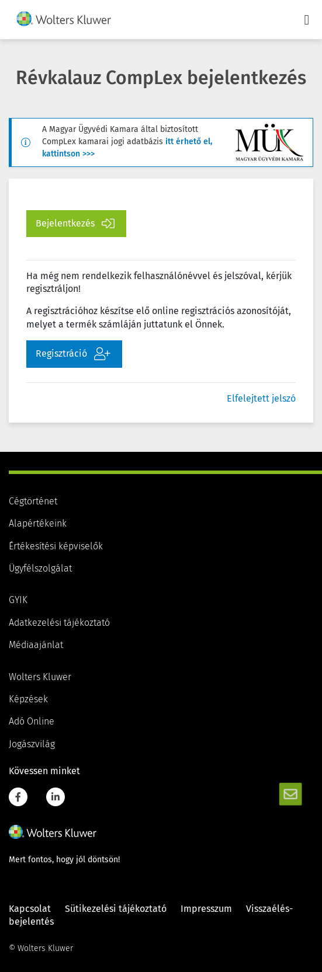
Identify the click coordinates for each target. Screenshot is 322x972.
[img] (63, 18)
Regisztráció (73, 353)
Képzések (28, 699)
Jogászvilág (32, 744)
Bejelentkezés (75, 223)
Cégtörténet (33, 501)
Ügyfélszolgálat (40, 568)
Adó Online (31, 721)
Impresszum (206, 909)
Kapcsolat (30, 909)
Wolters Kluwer (40, 677)
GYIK (18, 600)
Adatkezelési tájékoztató (59, 623)
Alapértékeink (38, 523)
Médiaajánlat (36, 645)
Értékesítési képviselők (56, 546)
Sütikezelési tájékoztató (116, 909)
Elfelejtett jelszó (261, 398)
